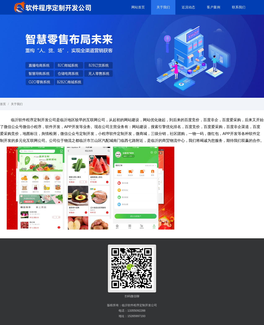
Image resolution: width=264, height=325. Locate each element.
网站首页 (138, 7)
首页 (3, 104)
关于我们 (163, 7)
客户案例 (213, 7)
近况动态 (188, 7)
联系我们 (238, 7)
